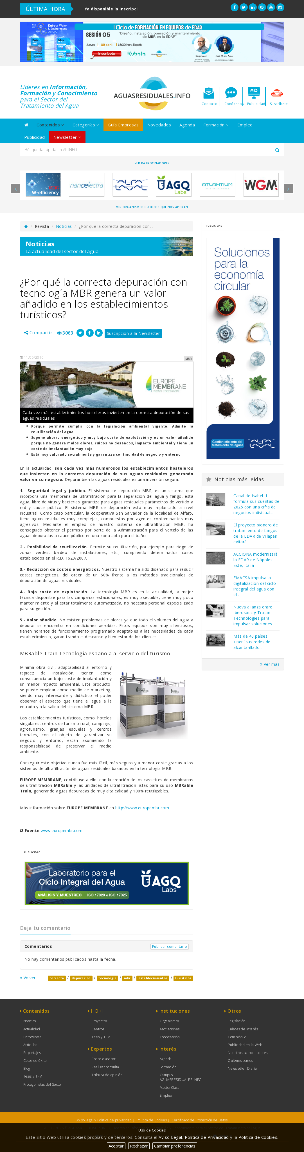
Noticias (64, 226)
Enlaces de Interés (243, 1029)
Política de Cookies (152, 1120)
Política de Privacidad (207, 1137)
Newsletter (67, 137)
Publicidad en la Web (245, 1044)
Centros (97, 1029)
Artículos (30, 1044)
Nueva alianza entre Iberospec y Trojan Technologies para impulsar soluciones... (254, 615)
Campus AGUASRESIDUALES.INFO (181, 1077)
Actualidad (31, 1029)
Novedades (159, 125)
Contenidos (50, 125)
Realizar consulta (105, 1067)
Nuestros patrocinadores (248, 1052)
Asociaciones (170, 1029)
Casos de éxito (35, 1060)
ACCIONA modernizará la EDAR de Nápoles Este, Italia (255, 559)
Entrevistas (32, 1037)
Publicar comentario (169, 946)
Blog (26, 1068)
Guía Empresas (123, 125)
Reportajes (32, 1052)
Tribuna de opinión (106, 1075)
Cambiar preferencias (174, 1146)
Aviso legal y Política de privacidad (104, 1120)
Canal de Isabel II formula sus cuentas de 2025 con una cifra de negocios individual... (256, 504)
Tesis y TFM (32, 1076)
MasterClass (169, 1087)
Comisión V (237, 1037)
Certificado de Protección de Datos (200, 1120)
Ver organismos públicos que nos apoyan (152, 207)
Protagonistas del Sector (42, 1084)
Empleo (245, 125)
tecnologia (107, 978)
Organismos (169, 1021)
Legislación (237, 1021)
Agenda (187, 125)
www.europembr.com (62, 830)
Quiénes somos (240, 1060)
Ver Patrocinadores (152, 163)
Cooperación (170, 1037)
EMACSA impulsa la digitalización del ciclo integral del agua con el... (254, 586)
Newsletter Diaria (242, 1068)
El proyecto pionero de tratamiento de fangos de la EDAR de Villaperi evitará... (255, 533)
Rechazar (139, 1146)
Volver (28, 977)
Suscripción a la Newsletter (133, 333)
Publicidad (34, 137)
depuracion (81, 978)
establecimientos (153, 978)
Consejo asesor (103, 1058)
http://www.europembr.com (142, 807)
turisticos (183, 978)
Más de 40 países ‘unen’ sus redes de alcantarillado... (252, 641)
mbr (127, 978)
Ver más (270, 664)
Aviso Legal (170, 1137)
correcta (56, 978)
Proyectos (99, 1021)
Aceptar (116, 1146)
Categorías (86, 125)
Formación (216, 125)
